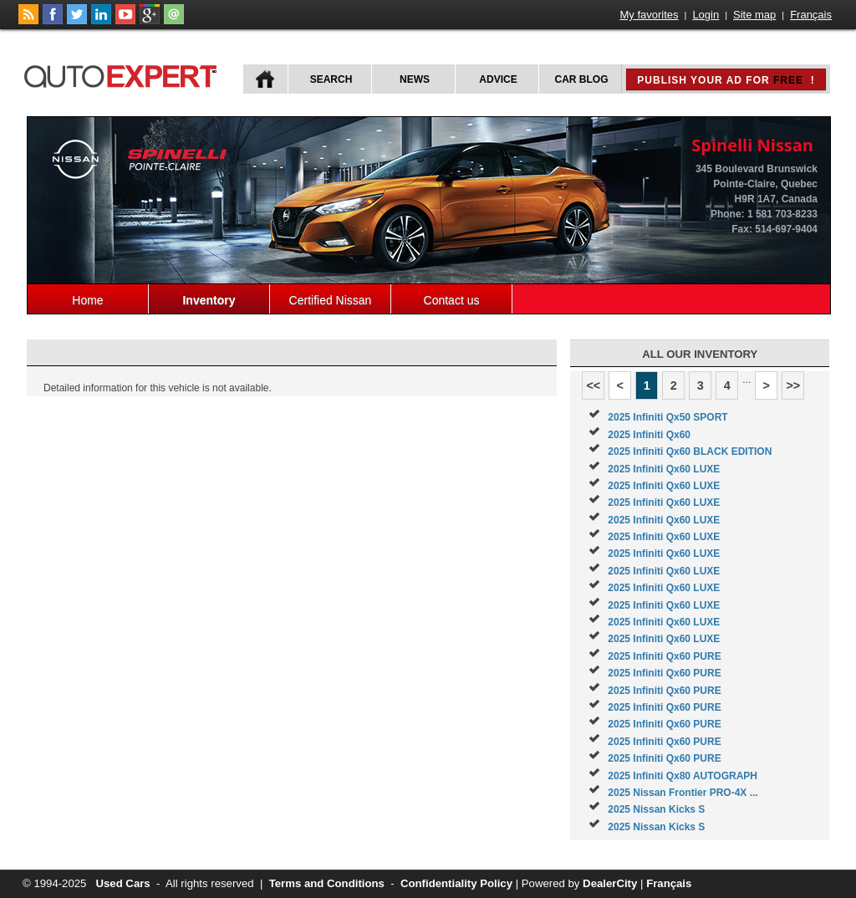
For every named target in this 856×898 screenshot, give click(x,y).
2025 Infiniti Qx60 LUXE (664, 469)
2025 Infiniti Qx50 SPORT (667, 417)
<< (593, 385)
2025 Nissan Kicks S (656, 809)
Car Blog (582, 79)
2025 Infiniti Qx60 (649, 435)
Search (331, 79)
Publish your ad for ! (725, 80)
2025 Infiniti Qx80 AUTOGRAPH (682, 776)
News (415, 79)
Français (811, 14)
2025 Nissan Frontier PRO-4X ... (682, 793)
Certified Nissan (330, 300)
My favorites (649, 14)
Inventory (208, 300)
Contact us (452, 300)
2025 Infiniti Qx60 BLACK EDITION (690, 451)
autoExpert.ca (124, 74)
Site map (754, 14)
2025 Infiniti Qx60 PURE (664, 656)
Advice (498, 79)
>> (793, 385)
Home (87, 300)
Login (705, 14)
